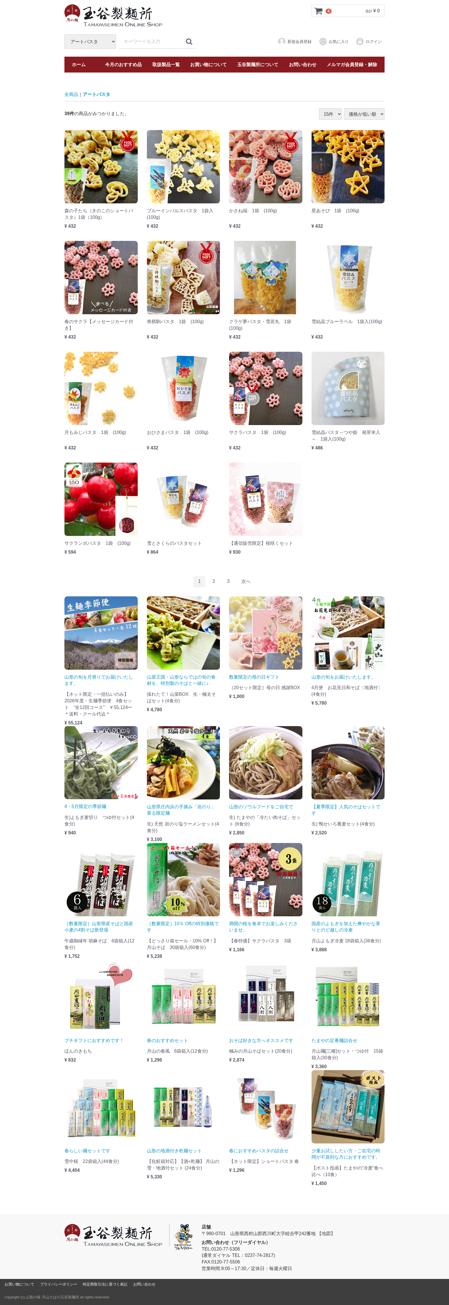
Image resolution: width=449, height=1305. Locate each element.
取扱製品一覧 (166, 64)
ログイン (369, 41)
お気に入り (334, 41)
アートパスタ (96, 94)
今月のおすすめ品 (123, 64)
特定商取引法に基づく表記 (105, 1284)
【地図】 (326, 1233)
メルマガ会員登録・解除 (352, 64)
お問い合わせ (302, 64)
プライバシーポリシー (58, 1284)
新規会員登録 (294, 41)
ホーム (79, 64)
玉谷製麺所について (257, 64)
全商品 (71, 94)
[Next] (246, 581)
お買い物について (208, 64)
